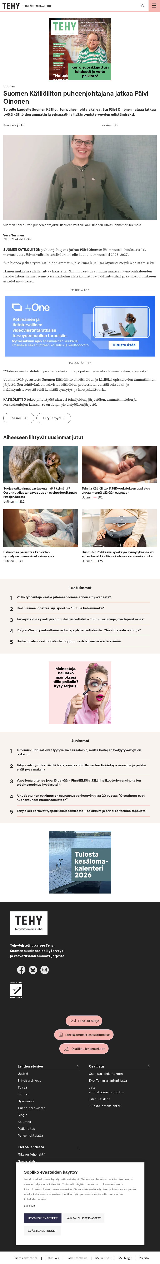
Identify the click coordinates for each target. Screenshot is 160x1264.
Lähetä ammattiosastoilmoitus (87, 1035)
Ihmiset (23, 1094)
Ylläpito (144, 1258)
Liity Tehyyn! (52, 418)
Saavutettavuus (77, 1258)
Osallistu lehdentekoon (88, 1048)
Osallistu (96, 1066)
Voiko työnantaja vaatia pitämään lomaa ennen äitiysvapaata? (64, 597)
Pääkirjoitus (26, 1128)
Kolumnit (24, 1122)
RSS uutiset (103, 1258)
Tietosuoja (52, 1258)
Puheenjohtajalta (30, 1135)
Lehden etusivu (30, 1066)
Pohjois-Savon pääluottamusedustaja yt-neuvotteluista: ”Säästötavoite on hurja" (79, 630)
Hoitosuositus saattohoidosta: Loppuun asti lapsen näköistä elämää (69, 641)
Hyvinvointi (26, 1101)
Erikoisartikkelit (29, 1080)
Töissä (22, 1087)
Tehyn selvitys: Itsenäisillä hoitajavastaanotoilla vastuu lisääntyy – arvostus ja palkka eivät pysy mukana (81, 767)
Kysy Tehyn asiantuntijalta (108, 1080)
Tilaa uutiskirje (88, 1021)
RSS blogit (125, 1258)
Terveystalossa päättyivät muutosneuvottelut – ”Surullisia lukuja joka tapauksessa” (81, 619)
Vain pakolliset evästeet (84, 1219)
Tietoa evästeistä (26, 1258)
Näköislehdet (27, 1161)
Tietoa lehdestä (31, 1147)
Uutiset (23, 1073)
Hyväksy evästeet (43, 1218)
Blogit (22, 1115)
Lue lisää (29, 1207)
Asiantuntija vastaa (31, 1108)
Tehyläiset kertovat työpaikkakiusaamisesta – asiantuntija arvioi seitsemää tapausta (81, 811)
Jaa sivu (105, 125)
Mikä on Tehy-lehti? (32, 1154)
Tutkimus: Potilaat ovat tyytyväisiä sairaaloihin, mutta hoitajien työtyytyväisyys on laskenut (79, 752)
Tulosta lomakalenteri (105, 1106)
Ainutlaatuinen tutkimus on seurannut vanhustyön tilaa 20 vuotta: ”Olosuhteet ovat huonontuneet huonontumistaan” (81, 798)
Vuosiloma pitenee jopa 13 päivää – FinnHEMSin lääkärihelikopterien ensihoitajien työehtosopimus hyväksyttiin (79, 782)
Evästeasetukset (42, 1230)
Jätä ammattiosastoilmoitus (106, 1090)
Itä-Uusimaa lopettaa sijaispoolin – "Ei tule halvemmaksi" (61, 608)
